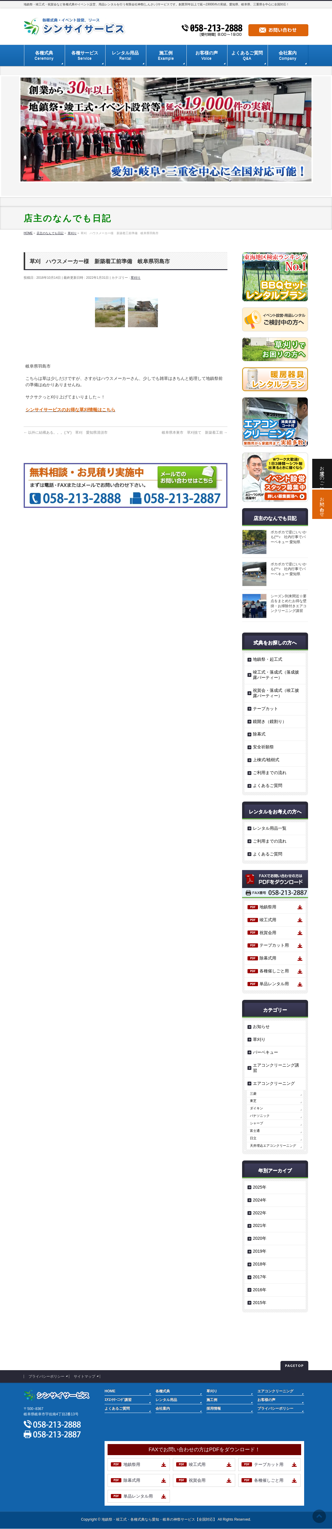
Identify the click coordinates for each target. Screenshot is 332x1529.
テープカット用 (274, 945)
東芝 (253, 1100)
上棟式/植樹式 (266, 759)
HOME (110, 1391)
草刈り (136, 277)
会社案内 (163, 1408)
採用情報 (213, 1408)
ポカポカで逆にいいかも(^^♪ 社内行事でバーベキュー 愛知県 (289, 537)
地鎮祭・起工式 (267, 659)
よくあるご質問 (267, 785)
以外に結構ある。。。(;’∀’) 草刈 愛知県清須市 (66, 432)
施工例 (211, 1400)
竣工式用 (267, 919)
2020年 (259, 1238)
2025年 (259, 1187)
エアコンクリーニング (274, 1083)
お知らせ (261, 1026)
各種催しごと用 (274, 970)
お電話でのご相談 (322, 473)
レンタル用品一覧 (269, 828)
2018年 (259, 1264)
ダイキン (256, 1108)
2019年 (259, 1251)
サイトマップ (84, 1376)
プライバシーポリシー (46, 1376)
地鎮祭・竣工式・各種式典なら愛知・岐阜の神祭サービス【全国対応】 (159, 1519)
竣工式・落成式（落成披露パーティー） (276, 675)
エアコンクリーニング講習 (276, 1068)
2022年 (259, 1212)
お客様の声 (266, 1400)
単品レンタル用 (274, 983)
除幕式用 (267, 958)
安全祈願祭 (263, 746)
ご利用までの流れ (269, 772)
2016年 (259, 1289)
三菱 (253, 1093)
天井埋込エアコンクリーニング (273, 1145)
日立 (253, 1138)
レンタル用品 (166, 1400)
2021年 (259, 1225)
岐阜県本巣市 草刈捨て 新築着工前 (194, 432)
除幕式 (259, 734)
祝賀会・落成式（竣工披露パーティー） (276, 693)
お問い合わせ (322, 504)
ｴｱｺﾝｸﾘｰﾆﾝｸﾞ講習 (118, 1400)
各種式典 (163, 1391)
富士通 (255, 1130)
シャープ (256, 1123)
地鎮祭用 (267, 906)
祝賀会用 (267, 932)
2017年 (259, 1276)
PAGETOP (294, 1365)
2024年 (259, 1200)
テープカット (265, 708)
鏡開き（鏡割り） (269, 721)
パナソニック (260, 1115)
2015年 (259, 1302)
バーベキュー (265, 1052)
